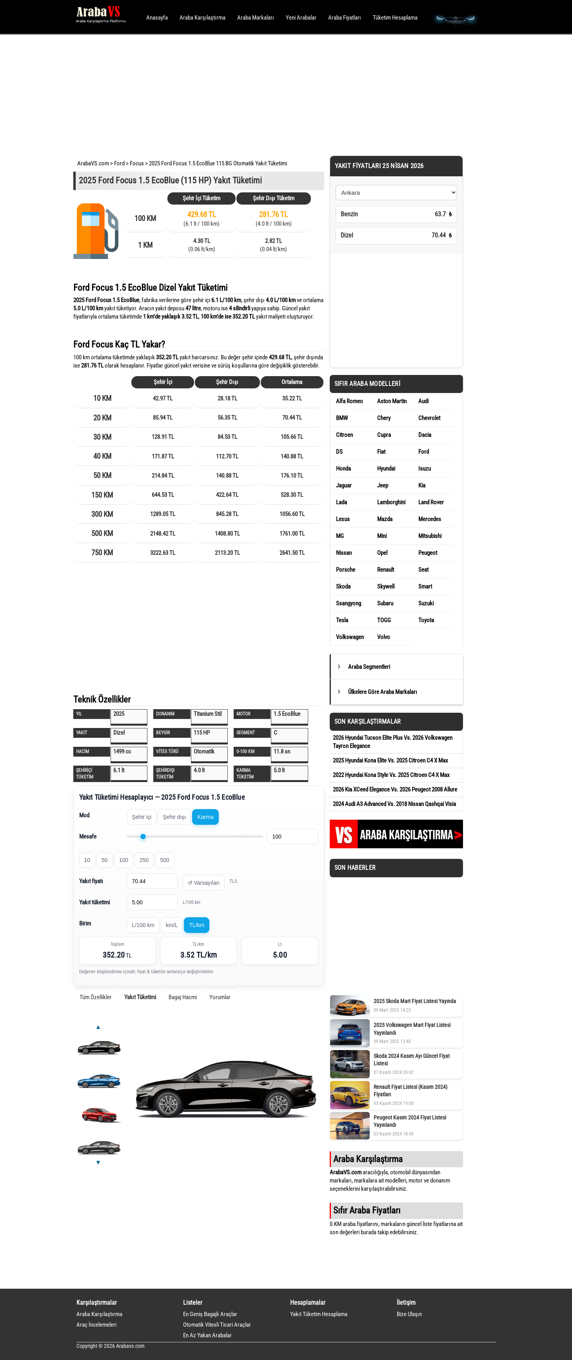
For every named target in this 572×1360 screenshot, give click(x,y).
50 (105, 860)
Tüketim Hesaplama (395, 17)
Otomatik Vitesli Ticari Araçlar (217, 1324)
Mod (84, 815)
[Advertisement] (275, 94)
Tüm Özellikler (96, 997)
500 (164, 860)
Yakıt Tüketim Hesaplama (318, 1314)
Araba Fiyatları (344, 17)
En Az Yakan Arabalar (207, 1335)
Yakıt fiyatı (91, 881)
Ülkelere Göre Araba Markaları (382, 691)
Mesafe (87, 836)
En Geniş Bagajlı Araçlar (210, 1314)
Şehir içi (142, 817)
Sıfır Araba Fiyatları (366, 1210)
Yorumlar (220, 997)
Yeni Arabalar (301, 17)
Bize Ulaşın (409, 1314)
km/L (172, 925)
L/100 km (143, 925)
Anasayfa (157, 17)
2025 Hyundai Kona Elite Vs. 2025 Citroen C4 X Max (390, 760)
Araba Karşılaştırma (202, 17)
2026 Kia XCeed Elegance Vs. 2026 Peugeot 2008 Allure (395, 789)
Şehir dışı (174, 817)
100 (123, 860)
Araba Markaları (255, 17)
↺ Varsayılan (204, 883)
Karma (205, 817)
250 (144, 860)
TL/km (196, 925)
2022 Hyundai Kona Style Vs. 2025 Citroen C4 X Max (391, 775)
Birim (85, 923)
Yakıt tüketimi (94, 902)
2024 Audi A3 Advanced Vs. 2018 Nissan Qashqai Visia (394, 804)
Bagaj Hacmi (183, 997)
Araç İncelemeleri (96, 1324)
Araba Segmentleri (369, 666)
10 (87, 860)
